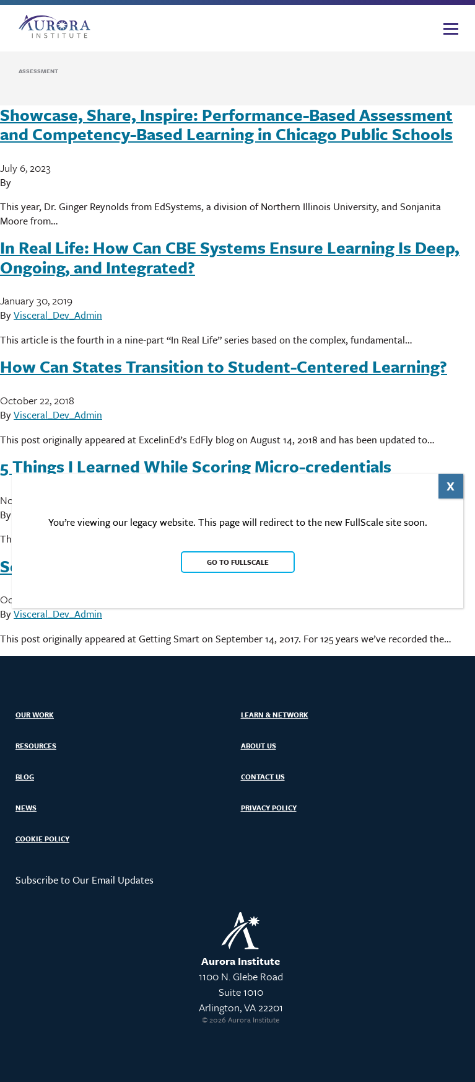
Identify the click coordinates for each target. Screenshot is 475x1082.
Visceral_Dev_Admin (58, 315)
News (26, 807)
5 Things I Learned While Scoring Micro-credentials (195, 466)
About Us (258, 745)
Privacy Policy (269, 807)
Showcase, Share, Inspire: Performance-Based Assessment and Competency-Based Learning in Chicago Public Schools (226, 124)
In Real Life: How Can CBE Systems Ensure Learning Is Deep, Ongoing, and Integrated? (230, 257)
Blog (24, 776)
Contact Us (263, 776)
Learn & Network (274, 714)
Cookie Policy (42, 838)
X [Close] (451, 485)
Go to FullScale (237, 562)
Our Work (34, 714)
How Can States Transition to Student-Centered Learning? (223, 366)
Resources (35, 745)
